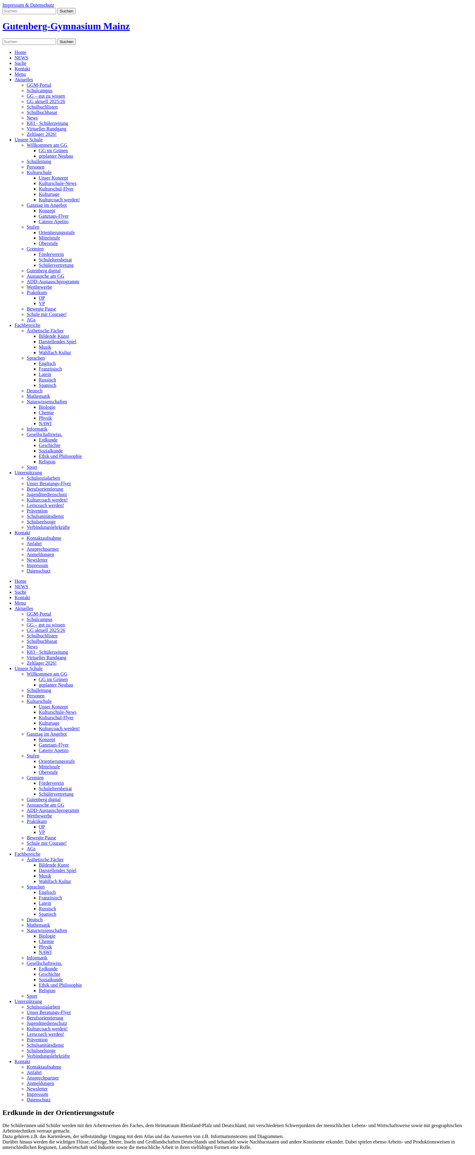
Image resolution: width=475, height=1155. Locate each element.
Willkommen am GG (47, 145)
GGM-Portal (39, 85)
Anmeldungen (40, 554)
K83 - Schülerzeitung (47, 123)
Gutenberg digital (44, 270)
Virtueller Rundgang (46, 128)
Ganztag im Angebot (47, 205)
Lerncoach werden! (45, 505)
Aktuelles (24, 79)
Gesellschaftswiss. (44, 434)
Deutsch (34, 390)
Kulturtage (49, 194)
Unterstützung (28, 472)
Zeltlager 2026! (42, 134)
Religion (47, 461)
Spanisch (47, 385)
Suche (20, 63)
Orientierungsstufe (57, 232)
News (32, 117)
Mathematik (38, 396)
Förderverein (51, 254)
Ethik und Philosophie (60, 456)
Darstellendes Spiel (57, 341)
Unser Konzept (53, 177)
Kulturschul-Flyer (56, 188)
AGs (31, 319)
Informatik (37, 428)
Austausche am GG (45, 276)
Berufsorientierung (45, 489)
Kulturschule (39, 172)
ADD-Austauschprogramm (53, 281)
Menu (20, 74)
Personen (36, 167)
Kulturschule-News (57, 183)
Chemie (46, 412)
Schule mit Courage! (47, 314)
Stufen (33, 227)
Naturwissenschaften (47, 401)
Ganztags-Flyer (54, 216)
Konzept (47, 210)
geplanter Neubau (56, 156)
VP (42, 303)
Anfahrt (34, 543)
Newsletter (37, 559)
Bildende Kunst (54, 336)
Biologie (47, 407)
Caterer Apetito (53, 221)
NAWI (45, 423)
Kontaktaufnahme (44, 538)
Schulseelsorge (41, 521)
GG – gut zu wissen (46, 96)
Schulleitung (39, 161)
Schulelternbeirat (55, 259)
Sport (32, 467)
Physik (45, 418)
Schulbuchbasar (42, 112)
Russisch (47, 379)
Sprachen (36, 358)
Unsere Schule (29, 139)
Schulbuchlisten (42, 106)
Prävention (37, 510)
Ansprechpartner (43, 549)
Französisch (50, 368)
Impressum (37, 565)
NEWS (21, 57)
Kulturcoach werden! (59, 199)
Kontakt (22, 68)
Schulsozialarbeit (43, 478)
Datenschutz (39, 570)
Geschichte (49, 445)
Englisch (47, 363)
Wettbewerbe (39, 287)
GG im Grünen (53, 150)
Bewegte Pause (41, 308)
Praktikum (37, 292)
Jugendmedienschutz (47, 494)
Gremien (35, 248)
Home (20, 52)
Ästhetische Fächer (45, 330)
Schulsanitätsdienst (45, 516)
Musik (45, 347)
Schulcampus (39, 90)
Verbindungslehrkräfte (48, 527)
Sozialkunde (51, 450)
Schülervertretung (56, 265)
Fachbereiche (27, 325)
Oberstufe (48, 243)
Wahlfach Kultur (55, 352)
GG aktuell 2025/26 (46, 101)
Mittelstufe (49, 237)
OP (42, 298)
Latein (45, 374)
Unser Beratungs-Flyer (49, 483)
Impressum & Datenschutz (28, 5)
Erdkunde (48, 439)
